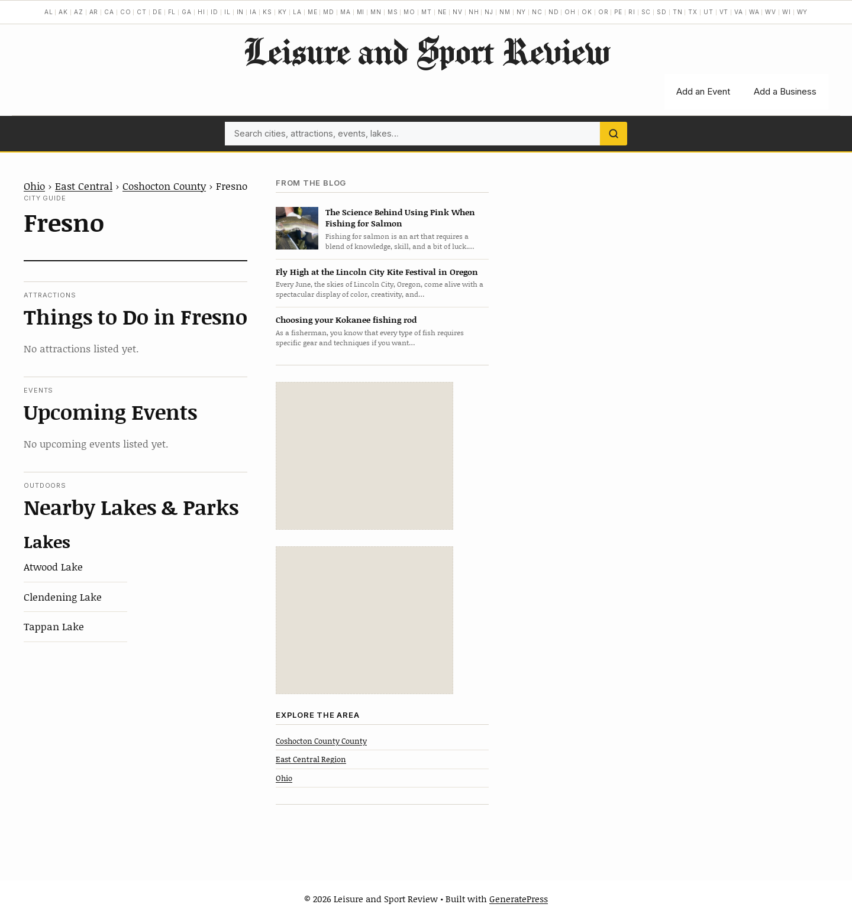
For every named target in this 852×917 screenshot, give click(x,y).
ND (553, 11)
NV (458, 11)
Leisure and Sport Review (426, 50)
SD (662, 11)
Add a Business (785, 91)
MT (426, 11)
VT (724, 11)
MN (376, 11)
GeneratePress (518, 898)
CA (109, 11)
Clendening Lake (63, 596)
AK (63, 11)
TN (678, 11)
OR (603, 11)
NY (522, 11)
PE (618, 11)
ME (313, 11)
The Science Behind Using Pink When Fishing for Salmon (400, 217)
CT (142, 11)
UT (708, 11)
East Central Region (311, 759)
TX (693, 11)
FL (172, 11)
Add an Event (703, 91)
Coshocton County (164, 186)
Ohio (34, 186)
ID (214, 11)
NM (505, 11)
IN (240, 11)
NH (474, 11)
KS (267, 11)
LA (297, 11)
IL (227, 11)
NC (537, 11)
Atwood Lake (53, 566)
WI (786, 11)
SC (646, 11)
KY (283, 11)
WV (770, 11)
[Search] (613, 133)
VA (738, 11)
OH (570, 11)
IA (253, 11)
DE (157, 11)
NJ (489, 11)
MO (409, 11)
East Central (83, 186)
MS (393, 11)
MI (361, 11)
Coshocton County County (321, 740)
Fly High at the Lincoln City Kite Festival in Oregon (377, 271)
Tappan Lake (54, 626)
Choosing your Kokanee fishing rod (346, 319)
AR (94, 11)
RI (631, 11)
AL (48, 11)
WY (802, 11)
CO (125, 11)
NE (442, 11)
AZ (78, 11)
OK (587, 11)
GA (187, 11)
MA (345, 11)
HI (201, 11)
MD (328, 11)
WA (754, 11)
